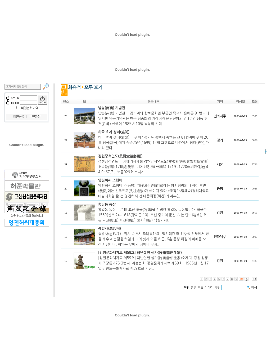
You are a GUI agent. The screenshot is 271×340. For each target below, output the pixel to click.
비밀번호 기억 (29, 108)
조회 (255, 101)
